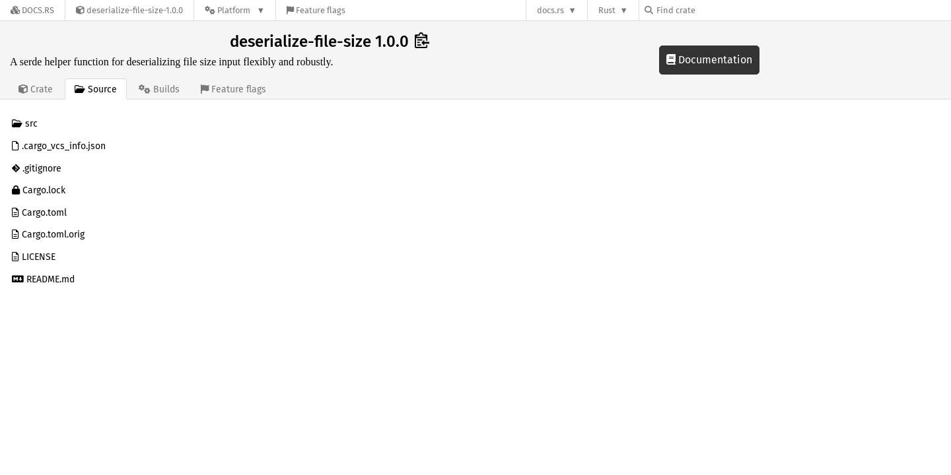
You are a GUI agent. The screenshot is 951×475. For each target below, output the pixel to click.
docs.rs (550, 10)
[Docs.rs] (32, 10)
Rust (607, 10)
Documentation (709, 59)
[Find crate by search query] (710, 10)
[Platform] (234, 10)
